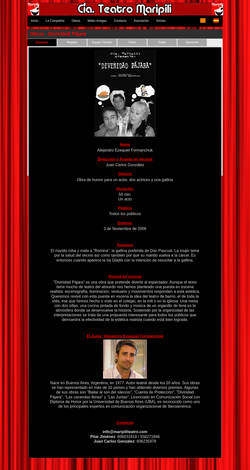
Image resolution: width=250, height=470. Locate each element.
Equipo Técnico (102, 42)
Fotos (132, 42)
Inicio (34, 20)
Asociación (141, 20)
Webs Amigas (97, 20)
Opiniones (192, 42)
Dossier (42, 42)
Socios (161, 20)
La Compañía (55, 20)
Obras (76, 20)
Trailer (162, 42)
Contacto (120, 20)
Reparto (72, 42)
